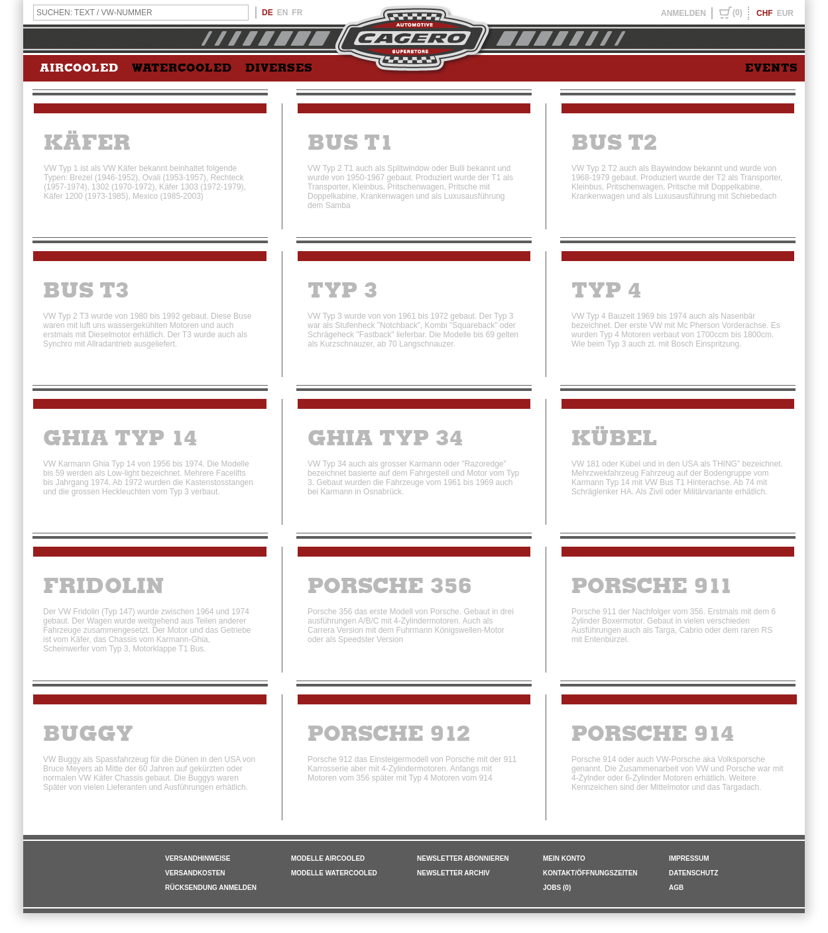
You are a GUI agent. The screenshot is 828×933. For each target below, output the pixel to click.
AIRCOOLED (79, 68)
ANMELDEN (683, 13)
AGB (676, 887)
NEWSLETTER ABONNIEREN (463, 858)
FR (297, 12)
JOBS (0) (557, 887)
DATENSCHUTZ (693, 873)
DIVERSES (279, 68)
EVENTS (771, 68)
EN (282, 12)
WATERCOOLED (182, 68)
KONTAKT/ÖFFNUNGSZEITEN (590, 873)
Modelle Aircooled (328, 858)
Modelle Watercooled (334, 873)
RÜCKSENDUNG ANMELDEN (211, 887)
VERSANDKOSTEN (195, 873)
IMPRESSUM (689, 858)
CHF (764, 13)
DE (267, 12)
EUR (785, 13)
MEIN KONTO (564, 858)
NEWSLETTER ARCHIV (453, 873)
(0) (737, 12)
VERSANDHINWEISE (197, 858)
